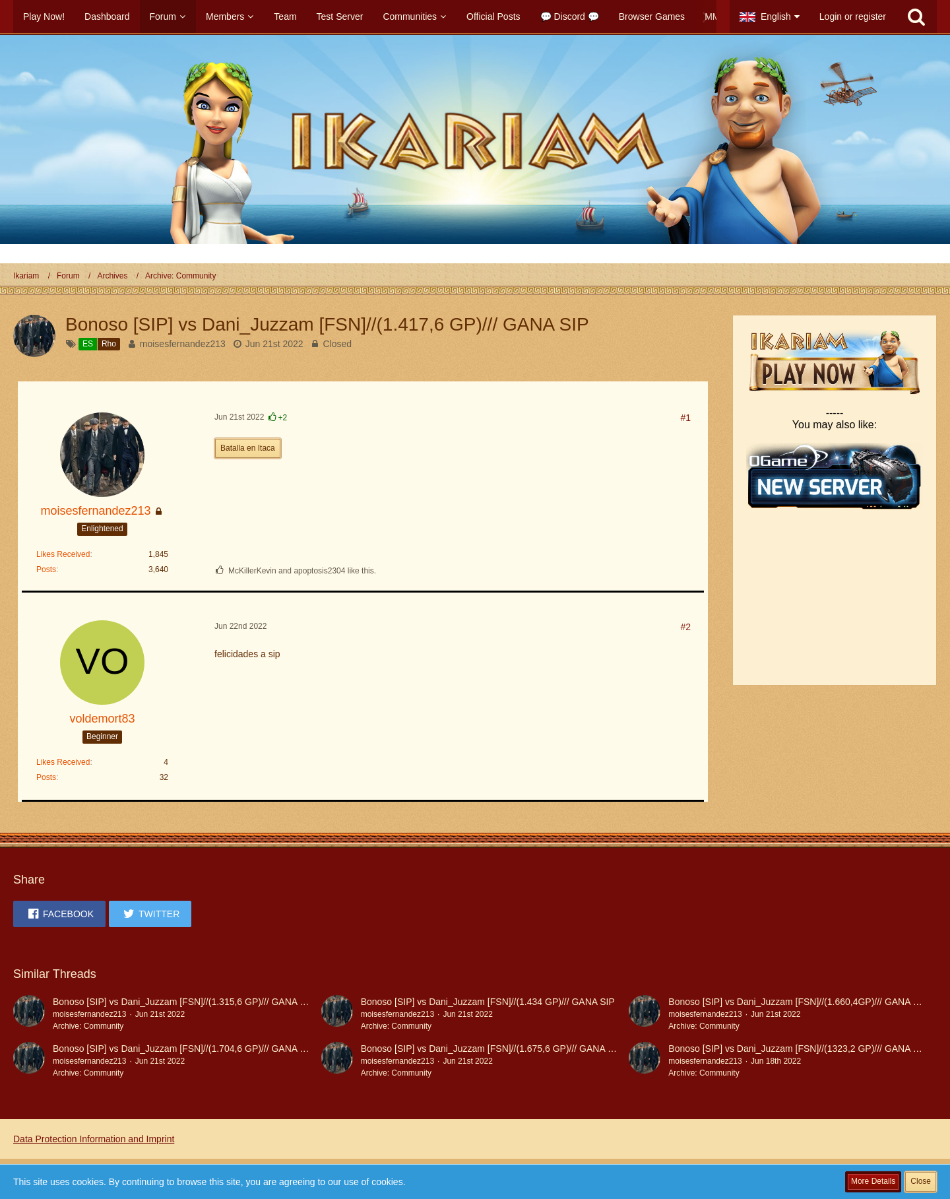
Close (920, 1181)
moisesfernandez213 (183, 344)
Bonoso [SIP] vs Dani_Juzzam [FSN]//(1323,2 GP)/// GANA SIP (798, 1048)
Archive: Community (88, 1026)
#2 (685, 627)
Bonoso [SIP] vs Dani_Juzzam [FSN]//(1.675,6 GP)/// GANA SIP (492, 1048)
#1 (685, 417)
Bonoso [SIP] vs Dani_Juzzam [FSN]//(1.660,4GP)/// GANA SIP (798, 1001)
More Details (873, 1181)
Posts (46, 569)
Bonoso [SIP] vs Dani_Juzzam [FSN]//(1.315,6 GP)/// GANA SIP (184, 1001)
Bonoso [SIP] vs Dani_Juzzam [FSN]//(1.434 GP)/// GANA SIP (488, 1001)
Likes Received (63, 554)
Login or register (852, 16)
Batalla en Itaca (247, 448)
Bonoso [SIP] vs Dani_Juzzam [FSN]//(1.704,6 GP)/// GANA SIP (184, 1048)
